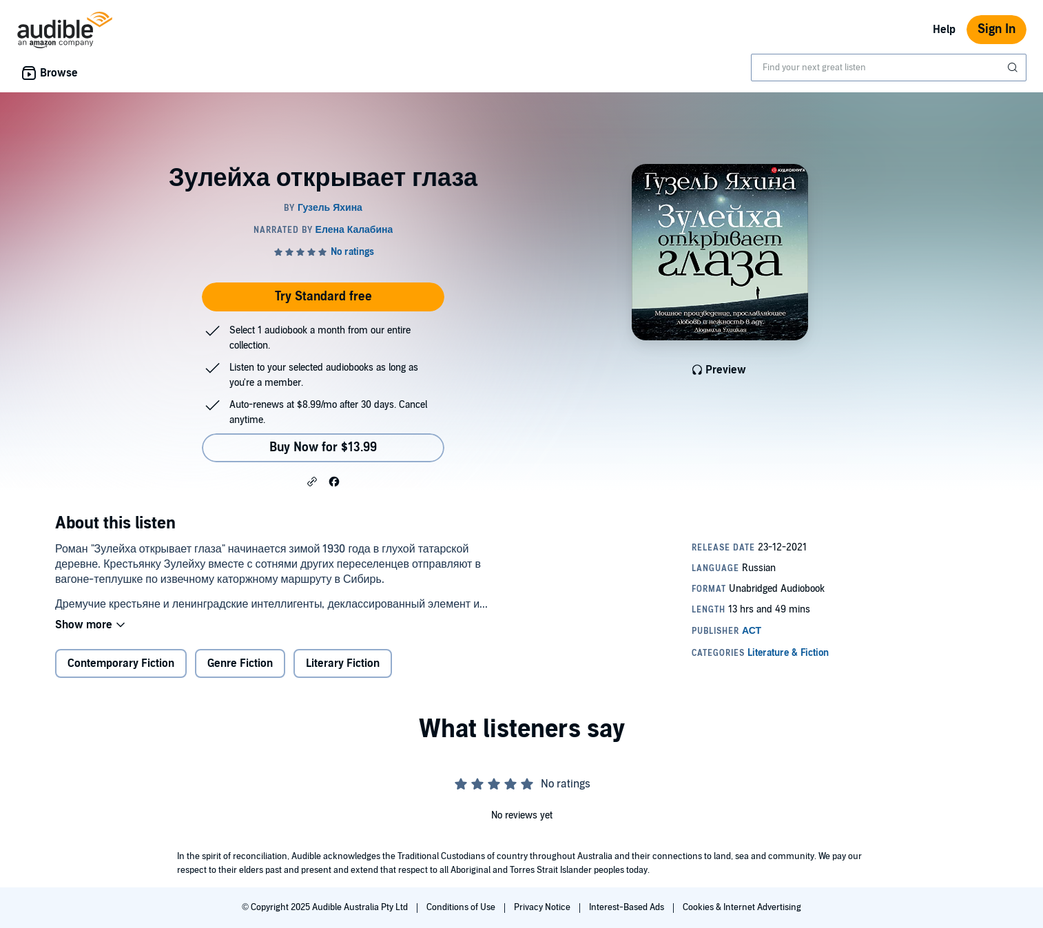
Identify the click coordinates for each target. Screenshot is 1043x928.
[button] (312, 481)
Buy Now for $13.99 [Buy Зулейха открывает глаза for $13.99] (323, 447)
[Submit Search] (1014, 67)
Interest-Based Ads (627, 907)
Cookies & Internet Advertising (742, 907)
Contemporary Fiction (121, 663)
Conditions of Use (461, 907)
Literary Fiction (343, 663)
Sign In (996, 29)
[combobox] (888, 67)
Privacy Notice (543, 907)
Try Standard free (323, 296)
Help (944, 30)
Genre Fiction (240, 663)
